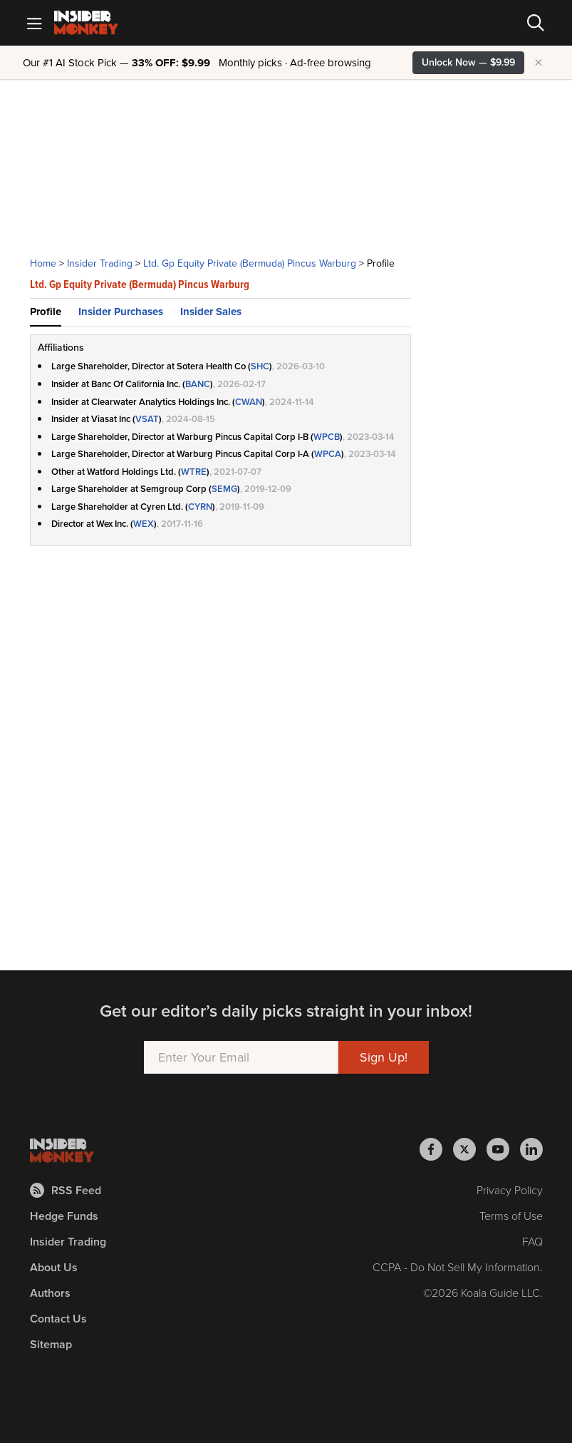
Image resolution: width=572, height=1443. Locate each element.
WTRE (194, 471)
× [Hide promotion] (538, 63)
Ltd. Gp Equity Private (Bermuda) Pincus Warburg (249, 263)
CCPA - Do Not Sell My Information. (458, 1267)
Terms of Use (511, 1216)
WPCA (327, 454)
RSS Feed (65, 1190)
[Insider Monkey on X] (470, 1149)
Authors (50, 1293)
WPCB (326, 436)
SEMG (224, 488)
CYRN (200, 506)
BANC (197, 384)
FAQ (532, 1241)
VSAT (147, 419)
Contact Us (58, 1318)
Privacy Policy (510, 1190)
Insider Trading (99, 263)
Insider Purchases (120, 311)
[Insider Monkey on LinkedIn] (531, 1149)
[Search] (535, 22)
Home (43, 263)
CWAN (248, 402)
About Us (54, 1267)
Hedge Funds (64, 1216)
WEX (143, 523)
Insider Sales (210, 311)
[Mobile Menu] (34, 23)
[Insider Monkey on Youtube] (503, 1149)
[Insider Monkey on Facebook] (436, 1149)
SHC (260, 366)
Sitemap (51, 1344)
